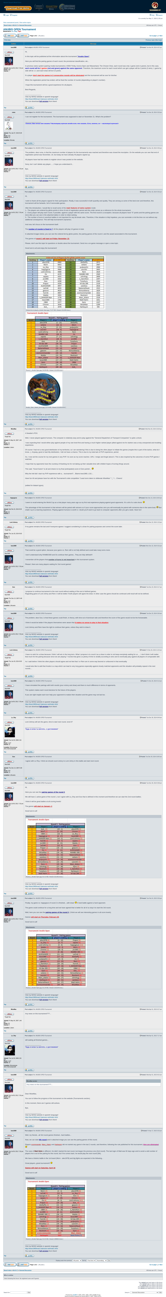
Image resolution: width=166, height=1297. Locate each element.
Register (13, 15)
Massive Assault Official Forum (12, 2)
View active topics (25, 22)
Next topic (159, 40)
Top (5, 107)
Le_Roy (14, 31)
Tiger (19, 31)
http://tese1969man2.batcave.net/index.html (41, 99)
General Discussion (25, 25)
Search (159, 15)
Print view (7, 40)
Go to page (153, 35)
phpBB (75, 1295)
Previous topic (150, 40)
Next (161, 35)
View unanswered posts (10, 22)
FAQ (152, 15)
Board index (7, 25)
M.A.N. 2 (15, 25)
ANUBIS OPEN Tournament (19, 29)
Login (6, 15)
